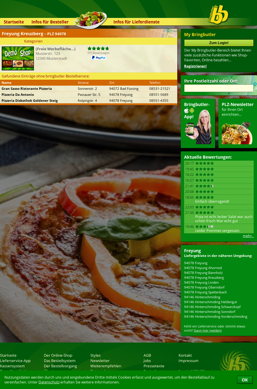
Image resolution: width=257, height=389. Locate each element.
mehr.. (248, 235)
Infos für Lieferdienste (136, 22)
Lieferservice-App (15, 360)
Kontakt (185, 355)
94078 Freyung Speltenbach (205, 292)
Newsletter (100, 360)
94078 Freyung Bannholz (203, 272)
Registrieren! (195, 66)
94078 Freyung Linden (201, 282)
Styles (95, 355)
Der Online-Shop (58, 355)
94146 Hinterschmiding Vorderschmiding (215, 316)
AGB (147, 355)
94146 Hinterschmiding (202, 297)
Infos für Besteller (50, 22)
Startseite (14, 22)
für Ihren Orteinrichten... (238, 123)
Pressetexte (154, 365)
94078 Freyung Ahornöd (203, 268)
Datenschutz (49, 382)
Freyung (192, 250)
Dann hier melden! (208, 330)
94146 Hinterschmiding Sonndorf (209, 311)
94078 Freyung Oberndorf (204, 287)
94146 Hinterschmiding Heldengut (210, 302)
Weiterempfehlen (105, 365)
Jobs (147, 360)
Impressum (189, 360)
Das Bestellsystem (60, 360)
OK (245, 380)
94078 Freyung (195, 263)
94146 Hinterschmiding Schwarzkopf (212, 306)
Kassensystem (12, 365)
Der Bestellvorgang (60, 365)
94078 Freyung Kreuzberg (204, 277)
